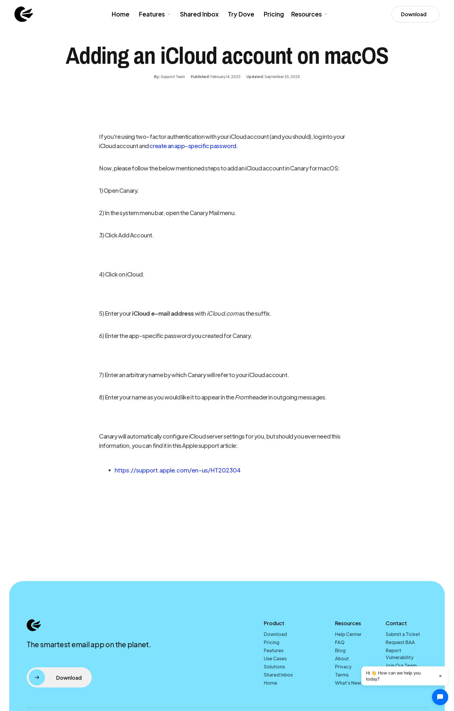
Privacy (343, 666)
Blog (340, 650)
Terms (342, 675)
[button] (154, 14)
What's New (348, 683)
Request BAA (400, 642)
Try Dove (241, 14)
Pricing (273, 14)
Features (273, 650)
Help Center (348, 634)
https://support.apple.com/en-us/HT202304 (178, 470)
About (342, 658)
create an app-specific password (192, 145)
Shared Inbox (199, 14)
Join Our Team (401, 665)
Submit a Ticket (403, 634)
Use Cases (275, 658)
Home (120, 14)
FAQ (340, 642)
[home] (23, 14)
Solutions (274, 666)
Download (275, 634)
